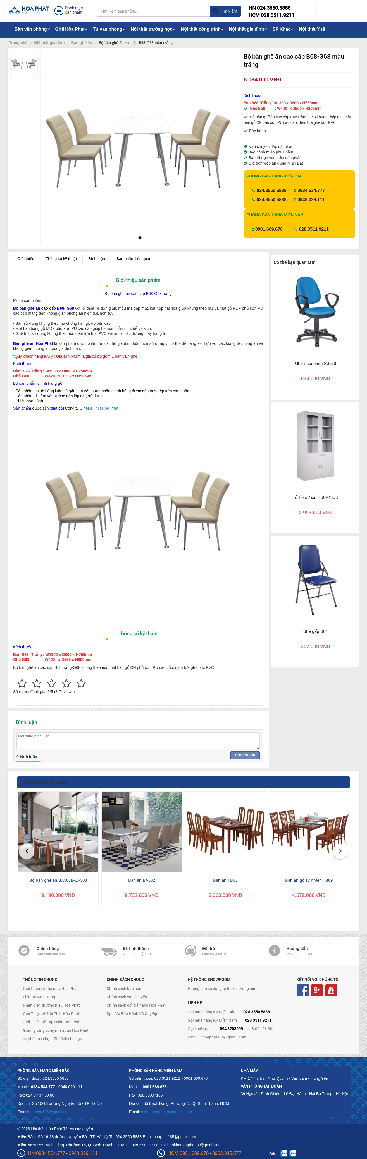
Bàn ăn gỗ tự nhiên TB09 (309, 880)
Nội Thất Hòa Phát (102, 408)
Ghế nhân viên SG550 (315, 363)
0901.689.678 (269, 229)
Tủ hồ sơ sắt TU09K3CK (315, 497)
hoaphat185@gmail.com (224, 1037)
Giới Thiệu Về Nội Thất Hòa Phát (51, 1013)
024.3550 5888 (272, 190)
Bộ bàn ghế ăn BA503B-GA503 (58, 880)
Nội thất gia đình (248, 29)
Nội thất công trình (202, 29)
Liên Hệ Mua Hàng (39, 996)
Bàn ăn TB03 (225, 880)
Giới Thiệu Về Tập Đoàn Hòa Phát (52, 1022)
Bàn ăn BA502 (141, 880)
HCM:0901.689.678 (188, 1153)
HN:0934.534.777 (46, 1153)
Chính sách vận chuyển (127, 996)
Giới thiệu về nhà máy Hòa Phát (50, 988)
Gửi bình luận (245, 755)
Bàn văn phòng (32, 29)
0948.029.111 (311, 199)
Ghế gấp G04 (315, 631)
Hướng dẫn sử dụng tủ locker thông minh (223, 988)
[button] (49, 136)
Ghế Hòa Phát (71, 29)
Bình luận (96, 258)
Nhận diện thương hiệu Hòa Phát (51, 1005)
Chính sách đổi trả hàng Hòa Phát (136, 1005)
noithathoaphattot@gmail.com (166, 1112)
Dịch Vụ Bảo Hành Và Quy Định (134, 1013)
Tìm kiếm (225, 11)
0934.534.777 (311, 190)
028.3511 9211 (314, 229)
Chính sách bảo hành (125, 988)
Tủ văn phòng (109, 29)
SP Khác (282, 29)
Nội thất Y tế (312, 29)
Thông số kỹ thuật (61, 258)
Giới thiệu (25, 258)
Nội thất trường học (153, 29)
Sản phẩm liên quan (133, 258)
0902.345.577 (226, 1153)
